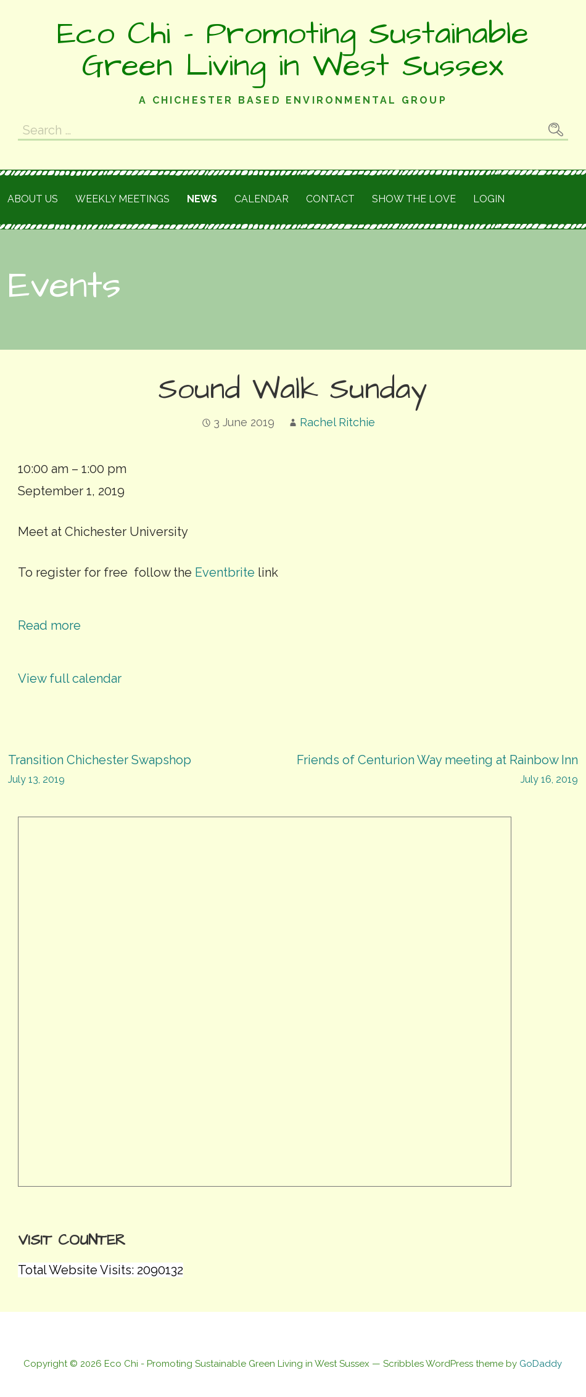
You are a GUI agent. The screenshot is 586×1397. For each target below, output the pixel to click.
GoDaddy (540, 1363)
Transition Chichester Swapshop (150, 770)
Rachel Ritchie (337, 422)
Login (489, 199)
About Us (32, 199)
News (202, 199)
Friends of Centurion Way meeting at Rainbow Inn (435, 770)
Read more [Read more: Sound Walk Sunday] (49, 625)
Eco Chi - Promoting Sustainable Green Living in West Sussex (293, 50)
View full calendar (70, 678)
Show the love (414, 199)
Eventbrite (225, 572)
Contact (330, 199)
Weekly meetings (122, 199)
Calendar (261, 199)
